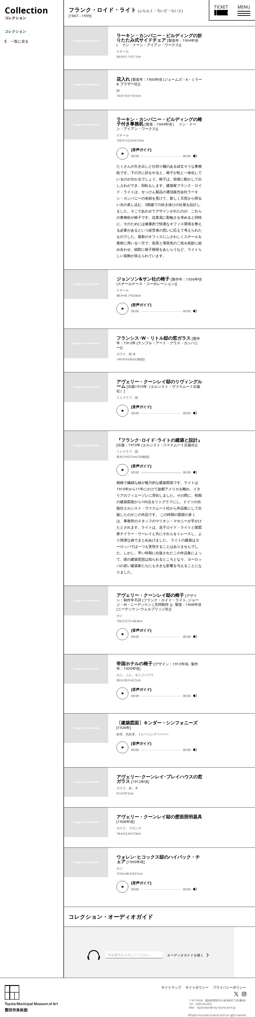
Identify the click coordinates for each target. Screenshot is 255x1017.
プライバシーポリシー (232, 982)
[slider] (161, 311)
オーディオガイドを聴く (186, 949)
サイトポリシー (203, 982)
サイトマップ (180, 982)
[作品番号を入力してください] (134, 949)
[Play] (122, 154)
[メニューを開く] (244, 10)
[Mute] (195, 156)
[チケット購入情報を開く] (221, 10)
